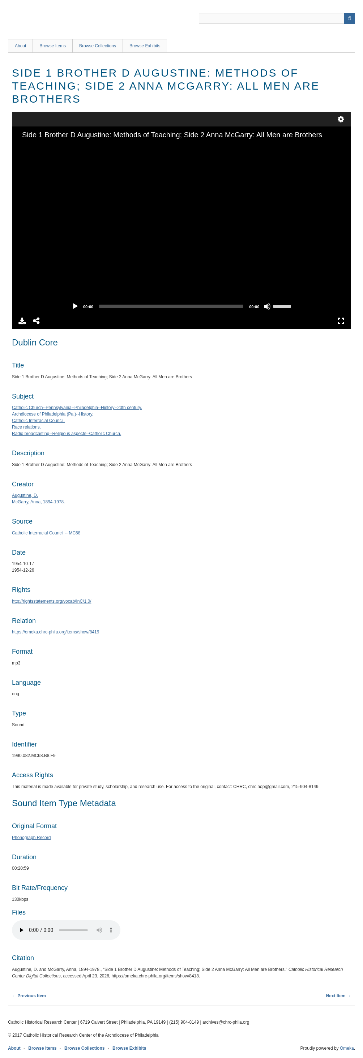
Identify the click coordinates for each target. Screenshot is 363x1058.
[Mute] (267, 306)
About (20, 45)
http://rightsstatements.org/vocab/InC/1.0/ (51, 601)
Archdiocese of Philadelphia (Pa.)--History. (52, 414)
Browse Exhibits (144, 45)
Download (22, 320)
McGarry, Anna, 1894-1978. (38, 501)
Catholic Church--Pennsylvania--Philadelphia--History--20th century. (77, 407)
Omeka (347, 1048)
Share (36, 320)
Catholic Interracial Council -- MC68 (46, 533)
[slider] (171, 306)
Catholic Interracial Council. (38, 420)
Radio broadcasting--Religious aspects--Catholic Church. (66, 433)
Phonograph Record (31, 837)
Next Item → (338, 995)
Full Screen (341, 320)
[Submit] (349, 18)
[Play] (75, 306)
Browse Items (52, 45)
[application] (181, 227)
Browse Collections (97, 45)
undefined (341, 119)
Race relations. (26, 427)
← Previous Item (29, 995)
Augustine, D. (25, 495)
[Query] (277, 18)
